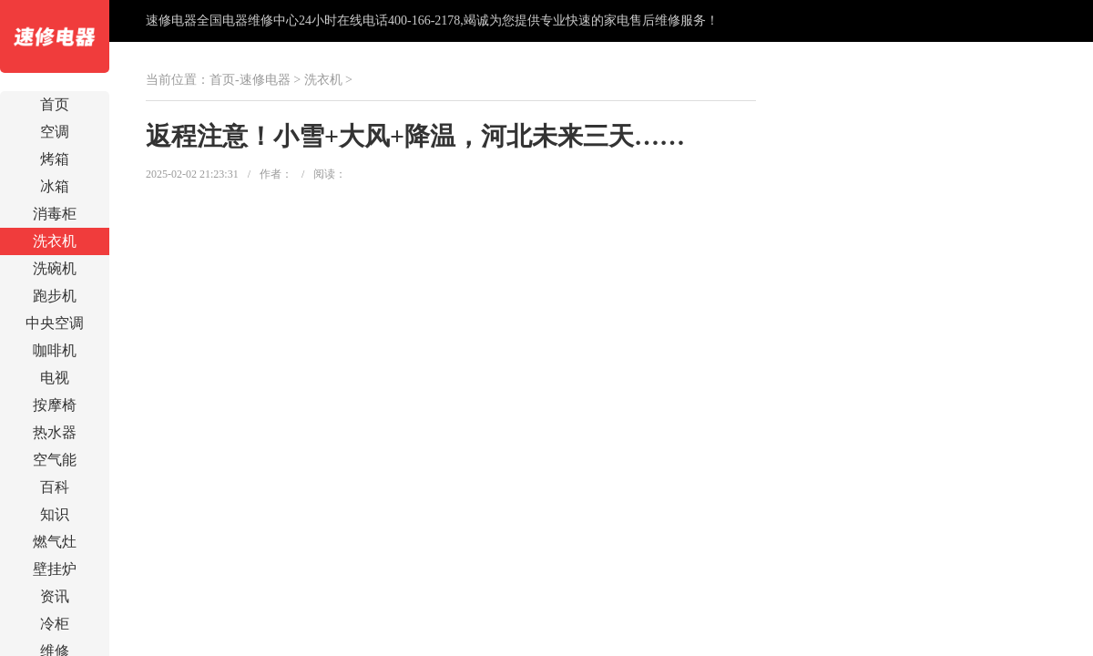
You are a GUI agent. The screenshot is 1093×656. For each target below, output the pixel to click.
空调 (54, 131)
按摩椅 (55, 405)
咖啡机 (55, 350)
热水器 (55, 432)
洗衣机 (55, 241)
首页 (54, 104)
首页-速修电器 (250, 80)
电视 (54, 377)
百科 (54, 487)
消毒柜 (55, 213)
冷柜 (54, 623)
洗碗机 (55, 268)
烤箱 (54, 159)
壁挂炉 (55, 569)
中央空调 (55, 323)
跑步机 (55, 295)
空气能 (55, 459)
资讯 (54, 596)
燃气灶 (55, 541)
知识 (54, 514)
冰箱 (54, 186)
